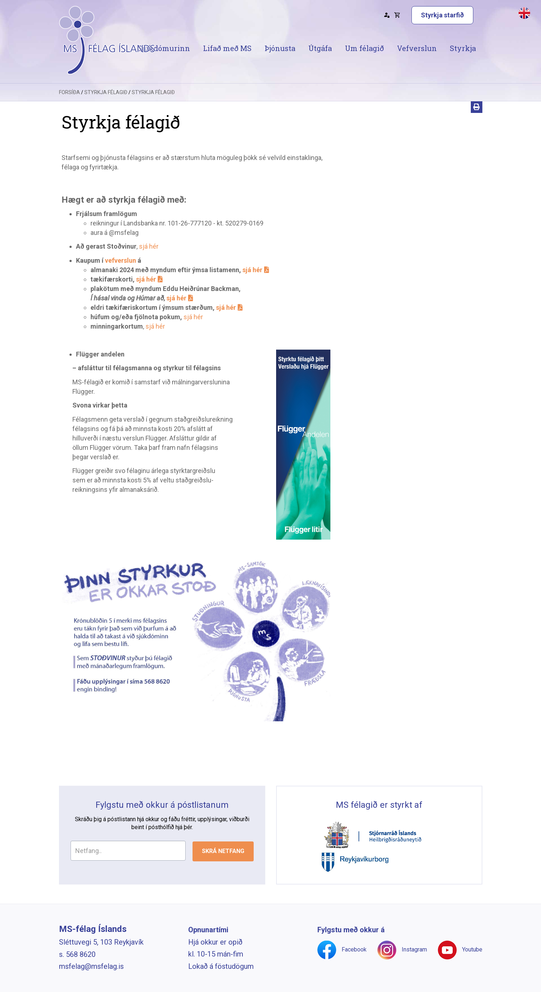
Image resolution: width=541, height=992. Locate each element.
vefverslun (120, 260)
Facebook (354, 949)
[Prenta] (476, 107)
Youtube (472, 949)
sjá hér (149, 246)
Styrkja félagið (105, 92)
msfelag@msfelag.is (91, 966)
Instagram (414, 949)
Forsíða (69, 92)
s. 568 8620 (77, 954)
